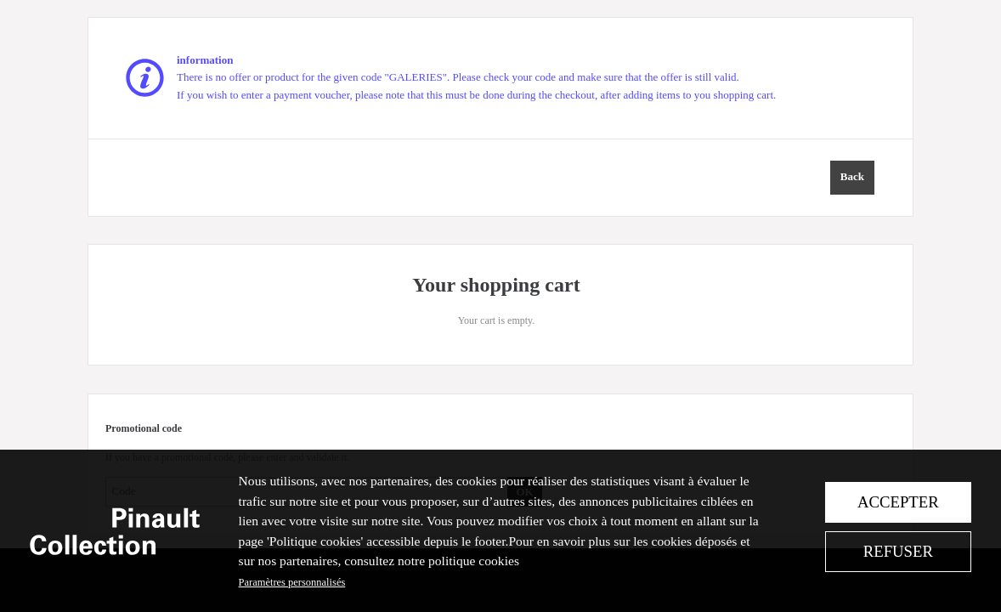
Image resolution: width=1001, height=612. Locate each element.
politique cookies (473, 560)
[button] (852, 178)
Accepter (898, 502)
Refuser (898, 551)
